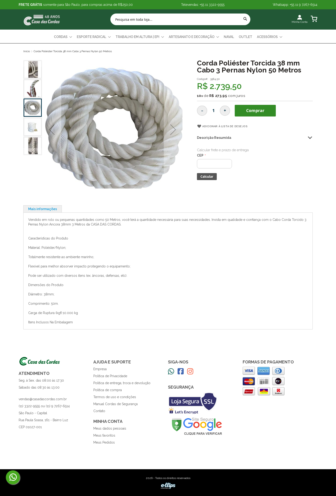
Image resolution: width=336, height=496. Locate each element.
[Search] (245, 19)
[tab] (42, 208)
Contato (99, 411)
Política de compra (107, 390)
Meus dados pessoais (109, 428)
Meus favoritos (104, 435)
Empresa (100, 369)
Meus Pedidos (104, 442)
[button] (51, 129)
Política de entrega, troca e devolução (121, 383)
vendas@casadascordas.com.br (43, 399)
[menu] (168, 37)
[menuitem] (63, 37)
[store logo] (42, 19)
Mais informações (42, 209)
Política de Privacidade (110, 376)
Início (26, 51)
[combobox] (180, 19)
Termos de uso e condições (114, 397)
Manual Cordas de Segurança (115, 404)
